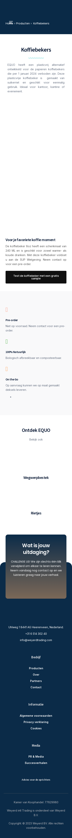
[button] (36, 277)
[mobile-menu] (9, 22)
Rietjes (36, 513)
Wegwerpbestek (36, 477)
